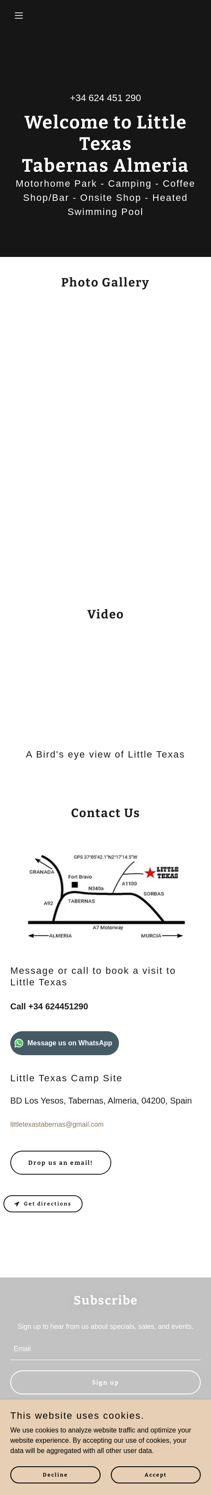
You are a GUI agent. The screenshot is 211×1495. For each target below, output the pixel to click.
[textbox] (105, 1349)
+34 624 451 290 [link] (105, 98)
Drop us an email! (60, 1163)
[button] (24, 15)
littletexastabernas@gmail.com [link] (57, 1124)
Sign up (105, 1382)
